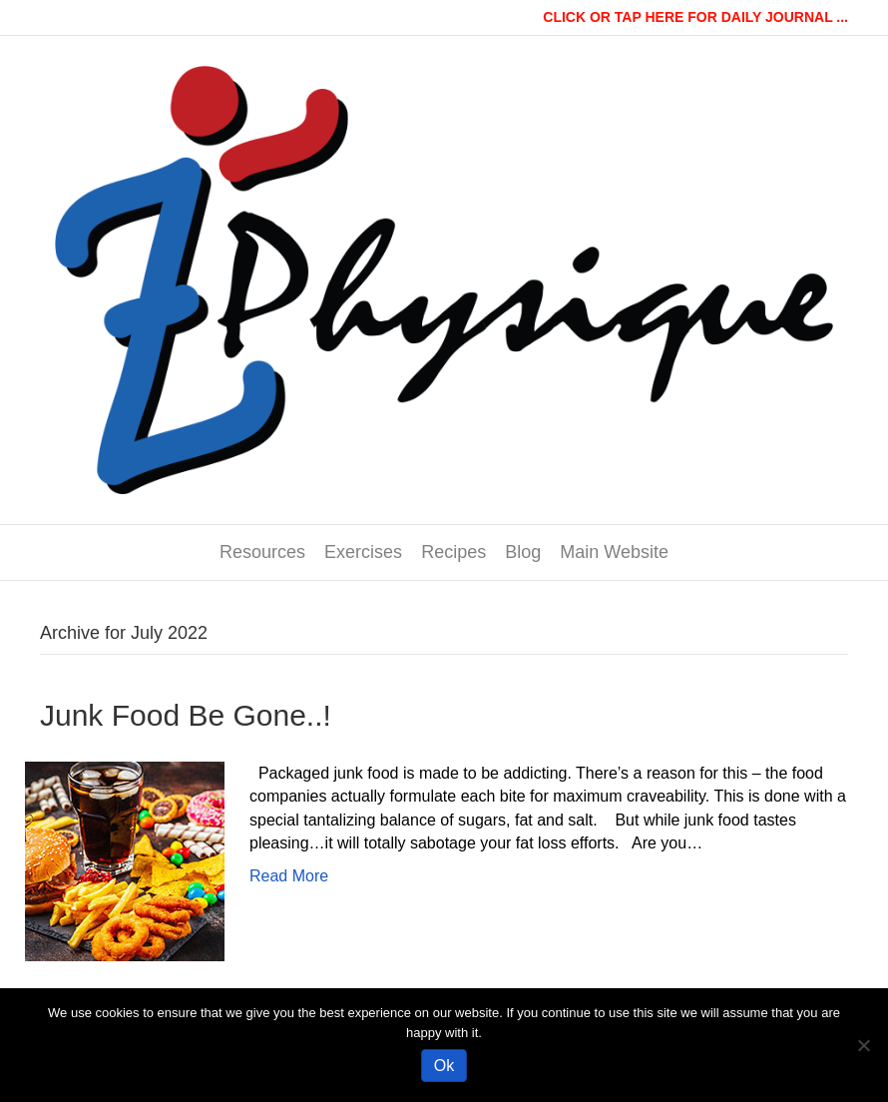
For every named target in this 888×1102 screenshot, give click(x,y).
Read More (288, 875)
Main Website (614, 552)
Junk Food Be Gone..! (185, 715)
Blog (523, 552)
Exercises (363, 552)
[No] (863, 1045)
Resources (262, 552)
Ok (444, 1065)
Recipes (453, 552)
